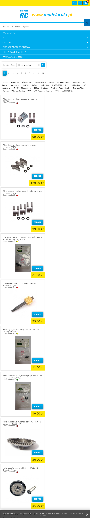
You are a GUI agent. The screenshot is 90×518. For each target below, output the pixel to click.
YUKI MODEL (67, 91)
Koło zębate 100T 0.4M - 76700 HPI (64, 283)
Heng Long (14, 85)
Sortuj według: (9, 65)
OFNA (36, 88)
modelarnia (45, 14)
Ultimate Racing (18, 91)
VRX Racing (38, 91)
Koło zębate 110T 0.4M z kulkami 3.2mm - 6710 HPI (67, 331)
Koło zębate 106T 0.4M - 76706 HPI (19, 330)
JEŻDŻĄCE (16, 27)
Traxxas (6, 91)
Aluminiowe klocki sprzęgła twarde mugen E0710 (64, 100)
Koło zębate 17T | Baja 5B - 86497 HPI (66, 376)
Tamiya (54, 88)
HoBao (34, 85)
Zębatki (26, 27)
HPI (66, 85)
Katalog (6, 27)
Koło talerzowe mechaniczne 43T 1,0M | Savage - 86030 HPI (67, 238)
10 (43, 73)
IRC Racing (75, 85)
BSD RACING (40, 82)
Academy (15, 82)
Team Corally (64, 88)
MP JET (15, 88)
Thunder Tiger (78, 88)
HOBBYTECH (57, 85)
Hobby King (44, 85)
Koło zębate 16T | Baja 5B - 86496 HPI (21, 376)
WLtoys (49, 91)
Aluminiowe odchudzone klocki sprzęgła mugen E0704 (22, 146)
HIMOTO (25, 85)
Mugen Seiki (26, 88)
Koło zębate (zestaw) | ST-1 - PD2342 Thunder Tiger (20, 285)
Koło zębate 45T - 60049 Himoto (18, 422)
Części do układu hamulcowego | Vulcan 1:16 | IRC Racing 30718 (67, 146)
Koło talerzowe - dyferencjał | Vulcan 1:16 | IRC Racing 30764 (22, 238)
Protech (44, 88)
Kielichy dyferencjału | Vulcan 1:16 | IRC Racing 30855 (66, 192)
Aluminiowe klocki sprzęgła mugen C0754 (20, 100)
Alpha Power (27, 82)
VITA (29, 91)
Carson (51, 82)
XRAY (57, 91)
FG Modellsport (63, 82)
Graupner (76, 82)
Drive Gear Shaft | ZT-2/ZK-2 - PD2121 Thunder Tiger (20, 192)
